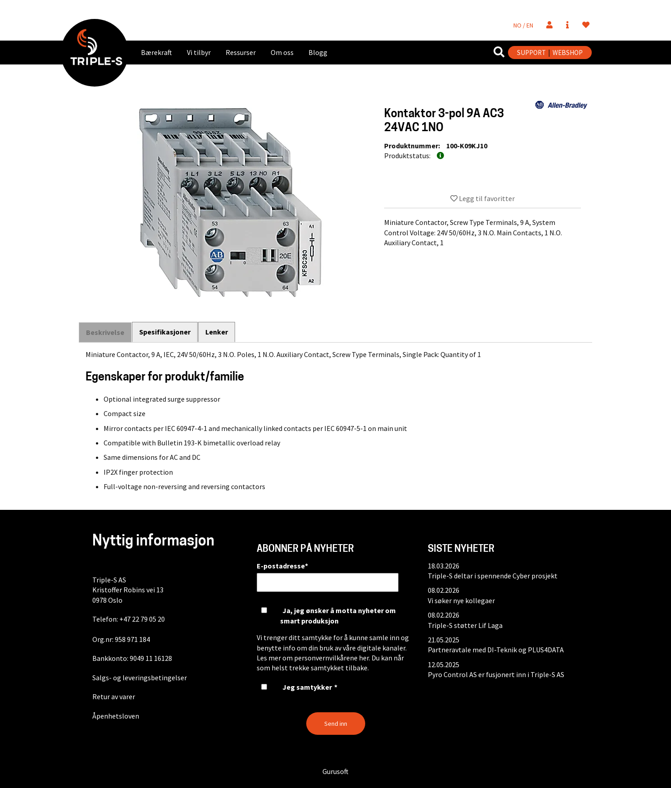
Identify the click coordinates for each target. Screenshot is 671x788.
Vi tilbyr (199, 52)
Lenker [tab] (217, 331)
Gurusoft (335, 771)
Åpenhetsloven (115, 715)
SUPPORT (531, 52)
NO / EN (523, 25)
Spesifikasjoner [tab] (165, 331)
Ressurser (241, 52)
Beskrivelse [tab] (105, 332)
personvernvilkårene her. (332, 657)
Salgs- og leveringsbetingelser (139, 677)
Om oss (282, 52)
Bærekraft (156, 52)
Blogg (317, 52)
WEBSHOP (568, 52)
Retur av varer (113, 696)
